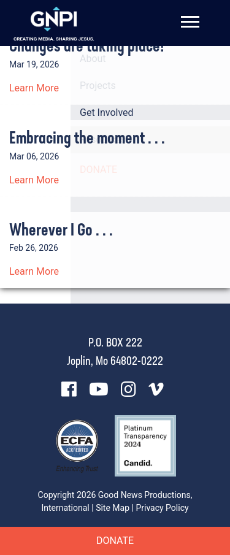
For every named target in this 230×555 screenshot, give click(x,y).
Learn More (34, 88)
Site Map (112, 508)
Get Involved (107, 112)
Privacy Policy (162, 508)
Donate (115, 540)
